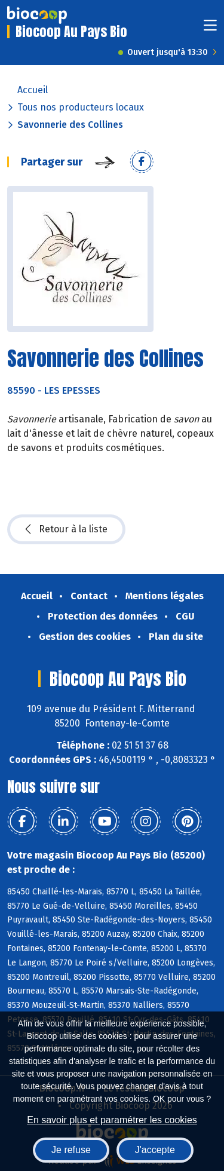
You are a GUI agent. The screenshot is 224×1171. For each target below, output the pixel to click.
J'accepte (155, 1150)
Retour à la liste (66, 529)
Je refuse (71, 1150)
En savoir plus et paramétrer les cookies (112, 1120)
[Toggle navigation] (210, 29)
